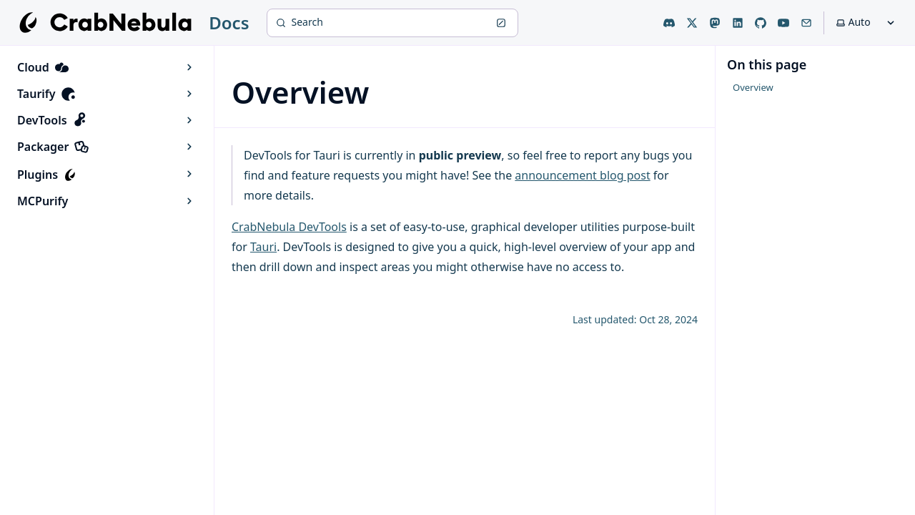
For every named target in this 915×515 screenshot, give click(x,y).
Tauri (263, 247)
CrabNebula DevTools (289, 227)
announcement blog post (582, 175)
